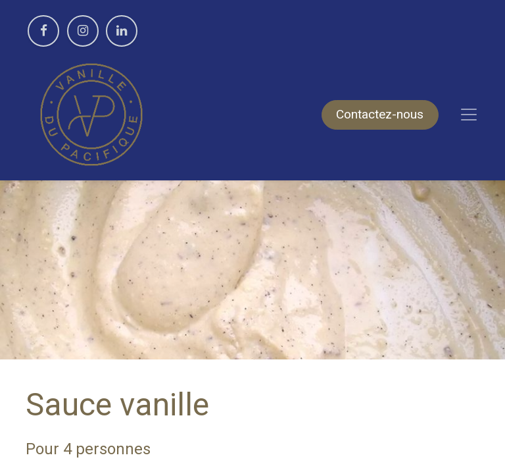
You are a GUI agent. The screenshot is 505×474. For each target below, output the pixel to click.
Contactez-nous (379, 114)
